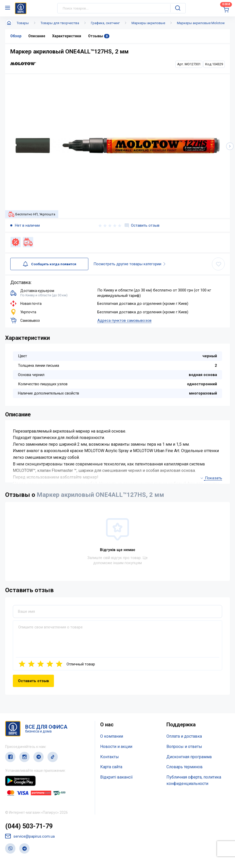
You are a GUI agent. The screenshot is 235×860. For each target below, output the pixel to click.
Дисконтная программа (189, 756)
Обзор (15, 36)
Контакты (109, 756)
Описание (36, 36)
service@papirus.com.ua (30, 836)
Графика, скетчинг (105, 23)
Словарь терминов (184, 766)
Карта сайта (111, 766)
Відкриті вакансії (116, 777)
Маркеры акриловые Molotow (201, 23)
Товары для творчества (60, 23)
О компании (111, 736)
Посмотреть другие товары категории (136, 264)
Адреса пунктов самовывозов (124, 320)
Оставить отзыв (142, 225)
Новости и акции (116, 746)
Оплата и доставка (184, 736)
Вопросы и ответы (184, 746)
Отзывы (98, 36)
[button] (230, 146)
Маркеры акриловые (148, 23)
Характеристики (66, 36)
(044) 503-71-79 (29, 826)
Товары (23, 23)
